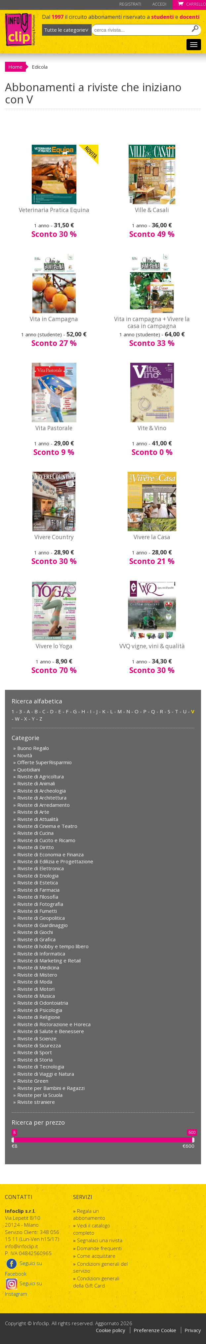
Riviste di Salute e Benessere (50, 1031)
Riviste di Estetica (37, 882)
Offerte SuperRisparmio (44, 762)
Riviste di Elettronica (40, 868)
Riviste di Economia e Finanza (50, 854)
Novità (24, 755)
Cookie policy (110, 1330)
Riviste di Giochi (35, 932)
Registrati (130, 4)
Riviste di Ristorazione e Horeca (54, 1024)
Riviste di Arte (33, 811)
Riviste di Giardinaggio (42, 925)
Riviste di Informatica (41, 953)
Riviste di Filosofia (37, 896)
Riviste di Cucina (35, 833)
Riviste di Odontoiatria (42, 1002)
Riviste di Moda (34, 981)
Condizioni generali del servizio (100, 1267)
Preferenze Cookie (156, 1330)
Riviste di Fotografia (40, 904)
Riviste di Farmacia (38, 889)
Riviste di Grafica (36, 939)
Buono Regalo (33, 748)
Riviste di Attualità (37, 819)
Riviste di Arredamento (43, 805)
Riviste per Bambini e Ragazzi (51, 1088)
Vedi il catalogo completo (91, 1229)
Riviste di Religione (38, 1017)
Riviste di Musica (36, 995)
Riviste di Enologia (38, 875)
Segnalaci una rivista (99, 1240)
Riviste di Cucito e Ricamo (46, 840)
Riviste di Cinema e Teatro (47, 826)
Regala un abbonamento (89, 1214)
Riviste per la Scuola (39, 1095)
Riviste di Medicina (38, 967)
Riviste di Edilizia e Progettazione (55, 861)
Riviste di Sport (34, 1052)
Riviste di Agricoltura (40, 776)
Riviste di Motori (36, 989)
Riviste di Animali (36, 783)
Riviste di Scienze (37, 1038)
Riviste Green (32, 1080)
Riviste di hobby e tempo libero (53, 946)
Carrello (192, 4)
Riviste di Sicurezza (39, 1045)
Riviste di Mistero (37, 974)
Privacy (193, 1330)
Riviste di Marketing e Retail (49, 960)
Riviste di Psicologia (39, 1010)
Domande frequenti (99, 1248)
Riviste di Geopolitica (41, 918)
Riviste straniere (36, 1102)
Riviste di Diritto (35, 847)
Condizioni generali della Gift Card (96, 1281)
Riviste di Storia (35, 1059)
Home (15, 66)
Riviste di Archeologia (41, 790)
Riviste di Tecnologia (40, 1066)
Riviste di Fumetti (37, 911)
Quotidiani (28, 769)
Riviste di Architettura (41, 797)
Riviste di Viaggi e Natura (45, 1073)
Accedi (159, 4)
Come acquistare (96, 1255)
